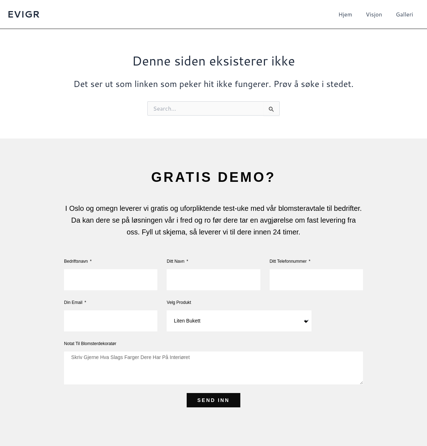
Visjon (377, 14)
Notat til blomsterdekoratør (90, 343)
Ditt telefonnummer (289, 261)
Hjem (351, 14)
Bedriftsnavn (76, 261)
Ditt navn (176, 261)
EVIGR (23, 14)
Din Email (74, 302)
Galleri (405, 14)
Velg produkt (179, 302)
